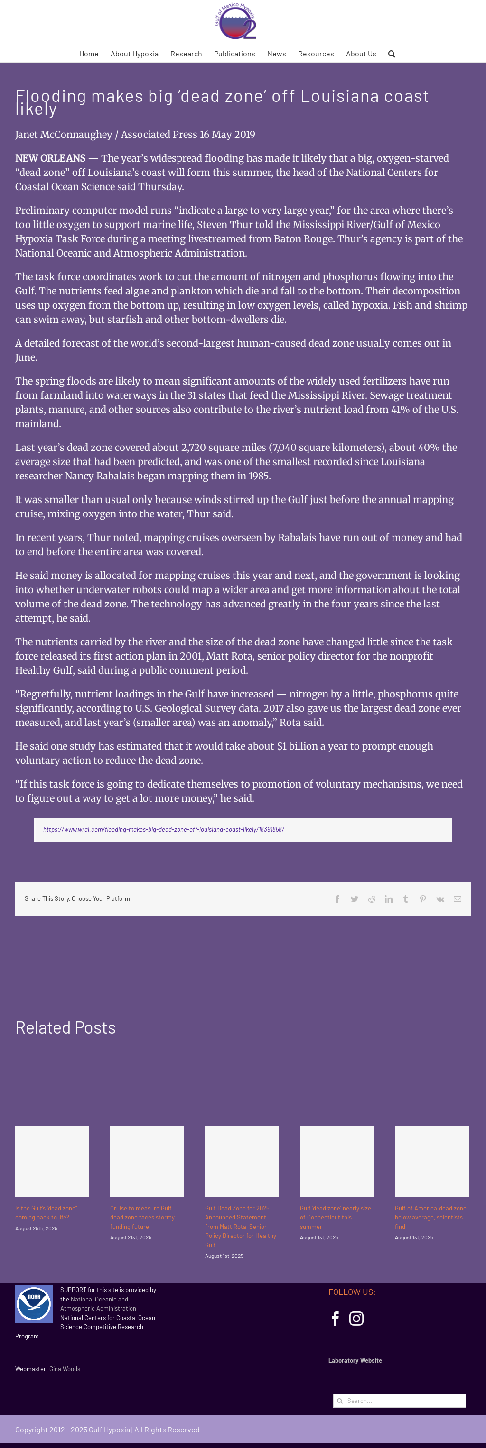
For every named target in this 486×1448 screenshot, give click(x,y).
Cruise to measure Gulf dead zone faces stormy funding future (142, 1217)
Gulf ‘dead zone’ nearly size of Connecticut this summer (335, 1217)
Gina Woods (64, 1369)
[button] (391, 52)
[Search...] (399, 1401)
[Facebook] (335, 1318)
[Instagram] (356, 1318)
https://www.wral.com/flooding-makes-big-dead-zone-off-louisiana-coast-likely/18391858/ (163, 829)
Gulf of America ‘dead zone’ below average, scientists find (431, 1217)
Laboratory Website (355, 1360)
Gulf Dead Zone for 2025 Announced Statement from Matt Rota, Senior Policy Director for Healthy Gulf (240, 1226)
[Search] (340, 1401)
